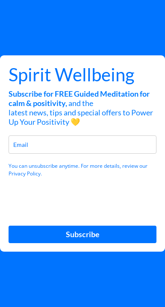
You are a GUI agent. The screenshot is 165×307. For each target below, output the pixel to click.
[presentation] (59, 197)
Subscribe (83, 234)
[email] (82, 144)
